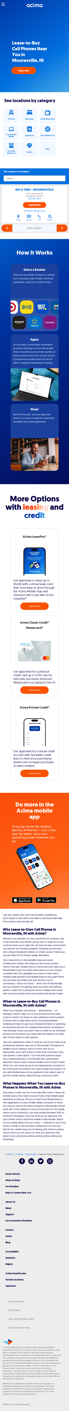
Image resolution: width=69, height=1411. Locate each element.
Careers (10, 1229)
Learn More (34, 606)
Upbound (11, 1285)
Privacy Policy (14, 1310)
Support (10, 1214)
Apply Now (34, 204)
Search (49, 217)
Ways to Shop (13, 1180)
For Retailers (12, 1186)
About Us (10, 1201)
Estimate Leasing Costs (34, 211)
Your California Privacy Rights (21, 1319)
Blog (8, 1242)
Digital (9, 1264)
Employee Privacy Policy (19, 1327)
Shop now (23, 70)
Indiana (19, 1154)
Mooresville (31, 1154)
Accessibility (12, 1251)
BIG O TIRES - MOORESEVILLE (34, 190)
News (8, 1208)
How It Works (13, 1173)
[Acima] (35, 6)
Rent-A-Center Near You (18, 1192)
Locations (9, 1154)
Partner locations (15, 1279)
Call (39, 217)
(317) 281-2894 (34, 198)
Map (18, 217)
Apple (23, 900)
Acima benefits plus (16, 1273)
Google (47, 900)
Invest (9, 1236)
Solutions (10, 1257)
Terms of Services (16, 1301)
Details (29, 217)
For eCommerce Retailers (19, 1220)
